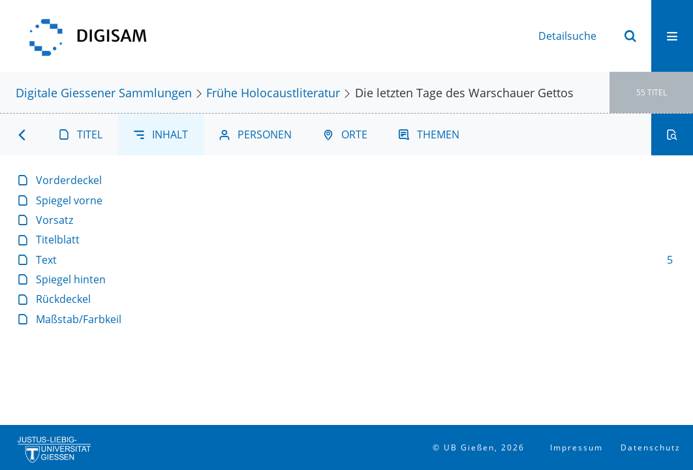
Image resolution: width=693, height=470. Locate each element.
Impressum (576, 447)
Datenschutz (651, 447)
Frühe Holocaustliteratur (273, 92)
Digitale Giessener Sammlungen (104, 92)
